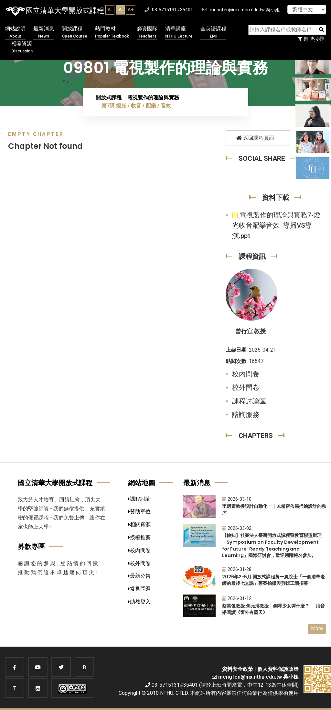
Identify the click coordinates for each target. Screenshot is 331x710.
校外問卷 (245, 387)
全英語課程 (213, 32)
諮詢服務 (245, 415)
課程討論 (139, 499)
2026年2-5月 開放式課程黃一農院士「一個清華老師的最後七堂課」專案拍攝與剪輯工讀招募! (273, 580)
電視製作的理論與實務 (153, 97)
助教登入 (139, 602)
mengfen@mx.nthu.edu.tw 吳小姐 (241, 10)
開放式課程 (109, 97)
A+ (130, 9)
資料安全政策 (237, 669)
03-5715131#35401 (168, 10)
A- (110, 9)
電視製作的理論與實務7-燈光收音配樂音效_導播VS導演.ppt (276, 225)
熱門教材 (112, 32)
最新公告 (139, 576)
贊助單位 (139, 511)
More (317, 628)
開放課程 (74, 32)
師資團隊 (147, 32)
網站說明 (15, 32)
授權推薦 (139, 537)
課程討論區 (249, 401)
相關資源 (22, 47)
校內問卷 (245, 374)
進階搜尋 (311, 39)
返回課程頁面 (255, 138)
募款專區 (31, 546)
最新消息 (43, 32)
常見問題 (139, 589)
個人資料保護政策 (278, 669)
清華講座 (179, 32)
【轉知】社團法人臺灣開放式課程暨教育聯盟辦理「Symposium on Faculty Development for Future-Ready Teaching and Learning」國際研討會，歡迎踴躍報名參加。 (272, 545)
